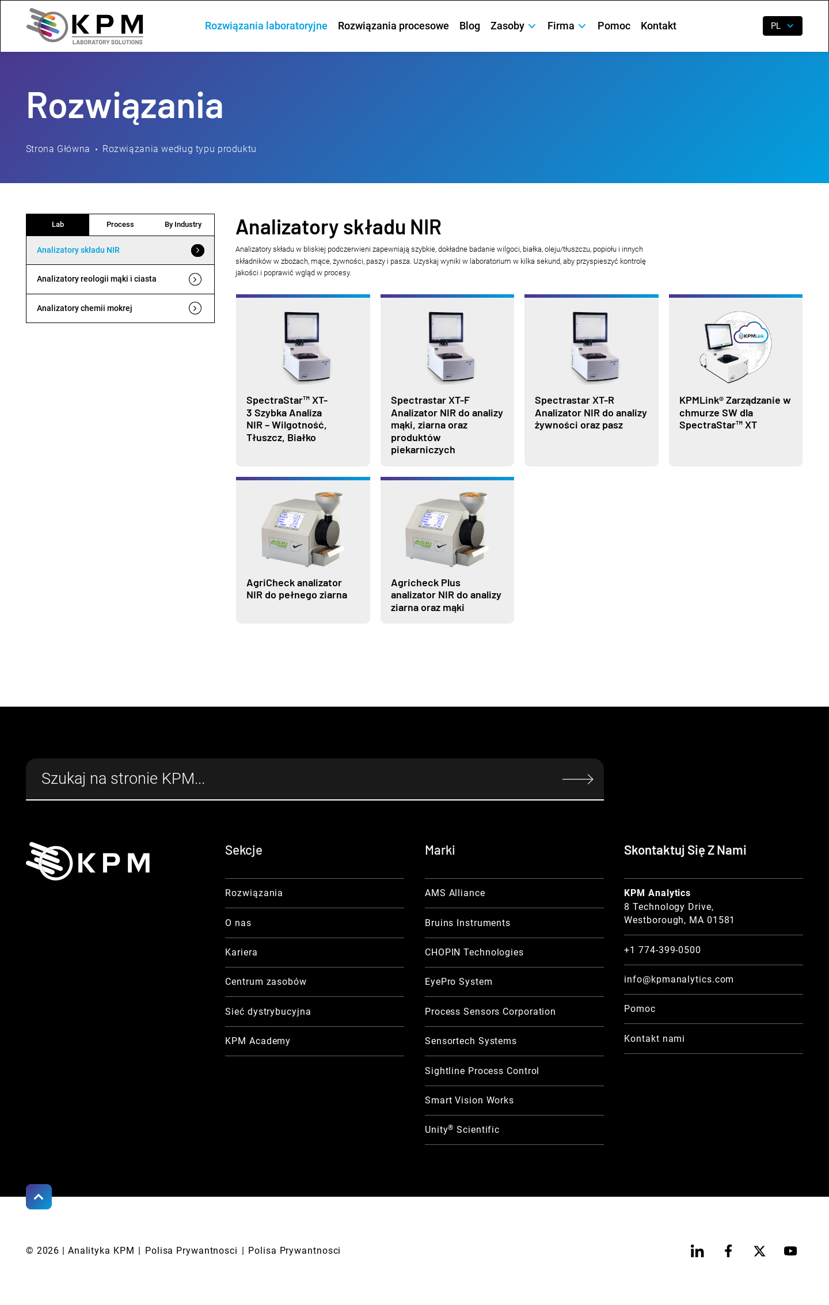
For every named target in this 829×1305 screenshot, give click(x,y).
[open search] (745, 26)
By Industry (183, 224)
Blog (469, 26)
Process (120, 224)
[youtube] (790, 1251)
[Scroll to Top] (39, 1197)
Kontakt (658, 26)
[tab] (120, 250)
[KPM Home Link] (88, 861)
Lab (58, 224)
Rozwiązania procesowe (393, 26)
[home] (84, 26)
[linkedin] (697, 1251)
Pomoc (614, 26)
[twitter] (760, 1251)
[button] (513, 26)
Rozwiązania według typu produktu (179, 148)
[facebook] (728, 1251)
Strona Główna (58, 148)
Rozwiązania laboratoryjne (266, 26)
